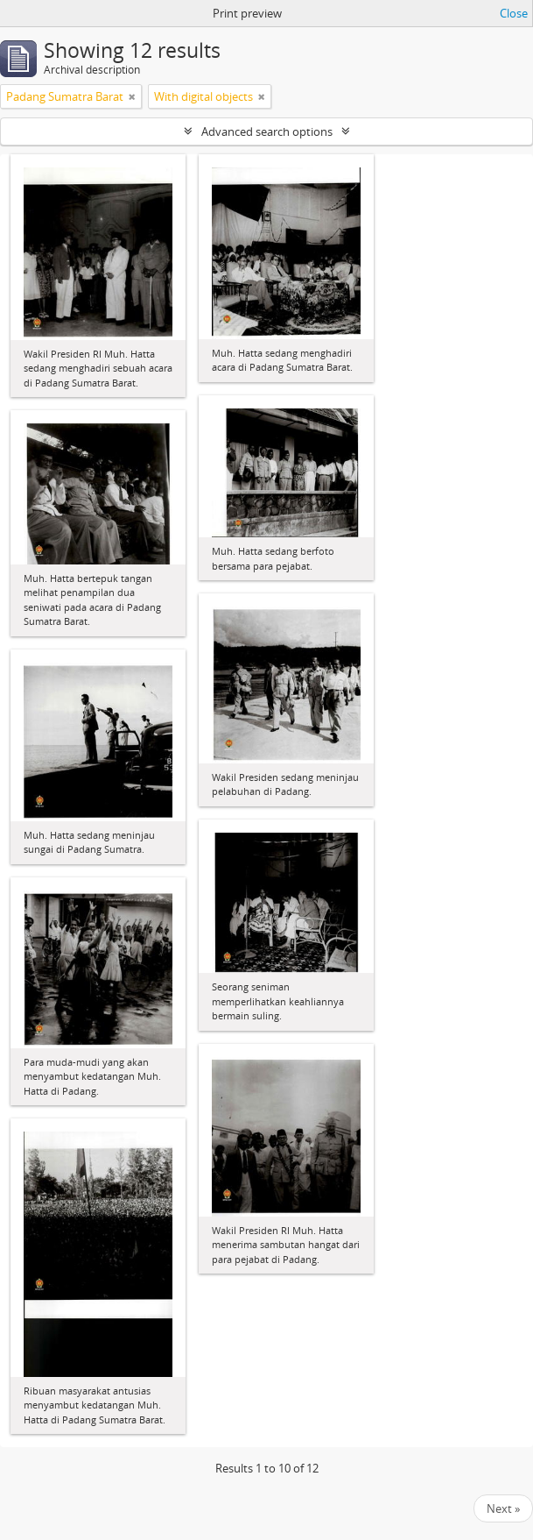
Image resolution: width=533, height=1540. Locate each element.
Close (514, 13)
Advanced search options (267, 131)
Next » (503, 1508)
